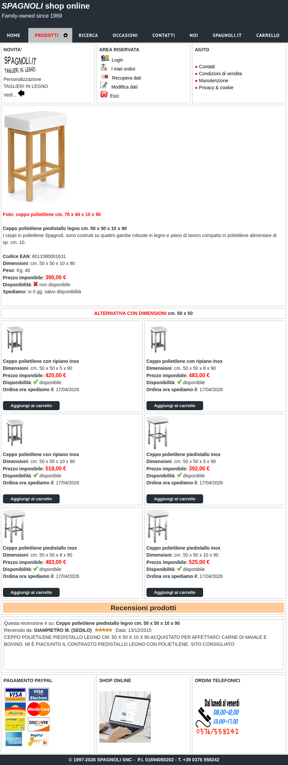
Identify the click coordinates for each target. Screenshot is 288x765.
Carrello (268, 35)
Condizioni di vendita (220, 73)
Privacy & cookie (216, 87)
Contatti (207, 66)
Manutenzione (213, 80)
